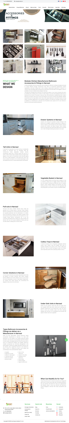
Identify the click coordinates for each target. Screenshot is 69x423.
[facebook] (58, 1)
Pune (47, 407)
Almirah (27, 7)
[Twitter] (61, 1)
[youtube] (63, 1)
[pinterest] (64, 1)
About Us (37, 409)
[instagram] (60, 1)
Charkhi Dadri (49, 409)
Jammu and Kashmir (50, 411)
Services (37, 411)
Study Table (57, 7)
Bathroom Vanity (33, 7)
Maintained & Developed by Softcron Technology (55, 421)
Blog (36, 407)
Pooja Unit (44, 7)
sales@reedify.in (8, 413)
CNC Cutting (63, 7)
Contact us (37, 415)
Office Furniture (51, 7)
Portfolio (37, 413)
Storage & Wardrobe (20, 7)
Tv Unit (39, 7)
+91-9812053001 (8, 411)
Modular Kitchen (12, 7)
